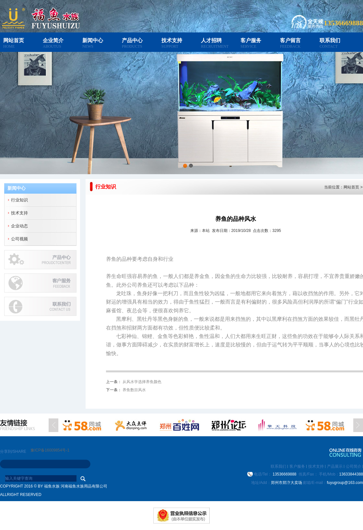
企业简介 (53, 40)
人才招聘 (211, 40)
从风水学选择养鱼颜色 (142, 381)
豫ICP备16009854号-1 (49, 450)
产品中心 (132, 40)
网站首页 (13, 40)
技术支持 (171, 40)
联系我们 (330, 40)
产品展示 (335, 466)
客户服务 (250, 40)
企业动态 (19, 225)
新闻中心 (92, 40)
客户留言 (290, 40)
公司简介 (353, 466)
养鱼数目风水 (134, 390)
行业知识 (19, 200)
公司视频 (19, 238)
